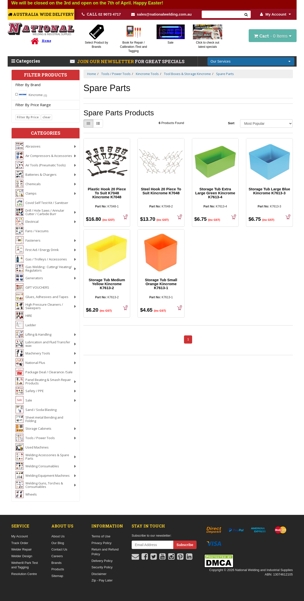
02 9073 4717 (101, 14)
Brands (56, 563)
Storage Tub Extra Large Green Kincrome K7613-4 (215, 193)
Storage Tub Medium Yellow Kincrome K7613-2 (107, 284)
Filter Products (45, 75)
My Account (275, 14)
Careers (57, 556)
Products (57, 569)
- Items (272, 36)
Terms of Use (100, 536)
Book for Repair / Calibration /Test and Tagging (133, 47)
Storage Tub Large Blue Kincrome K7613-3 (269, 191)
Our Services (221, 61)
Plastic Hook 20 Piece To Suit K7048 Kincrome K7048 (107, 193)
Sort (231, 123)
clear (46, 117)
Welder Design (21, 556)
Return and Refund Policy (105, 552)
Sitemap (57, 576)
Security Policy (101, 567)
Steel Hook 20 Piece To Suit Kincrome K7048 (161, 191)
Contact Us (59, 549)
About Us (57, 536)
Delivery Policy (101, 561)
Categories (25, 61)
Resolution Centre (24, 574)
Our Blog (57, 543)
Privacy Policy (101, 543)
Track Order (19, 543)
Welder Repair (21, 549)
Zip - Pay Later (101, 580)
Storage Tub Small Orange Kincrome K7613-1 (161, 284)
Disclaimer (98, 574)
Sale (170, 42)
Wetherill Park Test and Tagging (24, 565)
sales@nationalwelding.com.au (161, 14)
